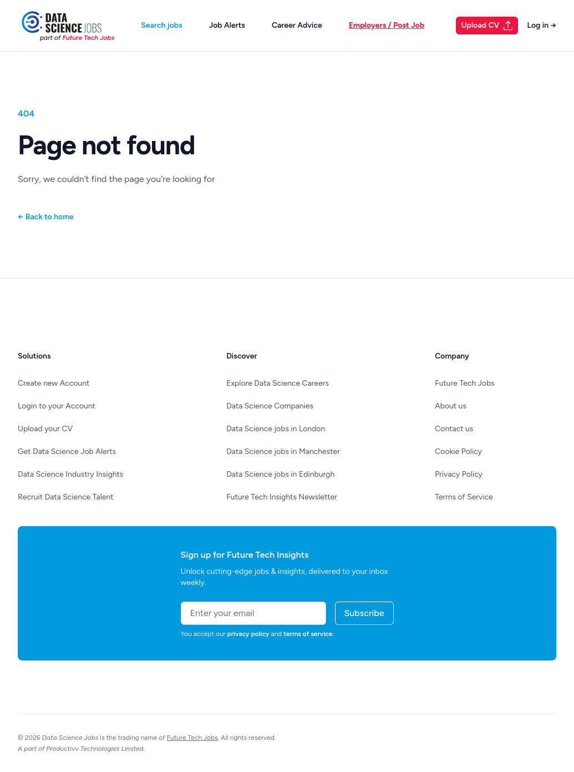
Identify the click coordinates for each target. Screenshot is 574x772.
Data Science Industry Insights (70, 474)
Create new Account (53, 383)
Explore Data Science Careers (277, 383)
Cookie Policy (458, 451)
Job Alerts (227, 25)
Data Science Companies (269, 406)
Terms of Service (464, 497)
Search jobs (161, 25)
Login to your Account (56, 406)
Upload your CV (45, 428)
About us (450, 406)
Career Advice (297, 25)
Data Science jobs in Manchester (283, 451)
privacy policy (248, 634)
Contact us (454, 428)
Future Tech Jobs (465, 383)
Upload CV (487, 25)
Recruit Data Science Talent (66, 497)
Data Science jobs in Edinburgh (280, 474)
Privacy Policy (458, 474)
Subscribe (364, 613)
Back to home (46, 216)
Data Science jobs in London (275, 428)
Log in (541, 25)
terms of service (307, 634)
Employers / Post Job (386, 25)
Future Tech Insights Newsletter (281, 497)
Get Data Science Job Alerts (67, 451)
